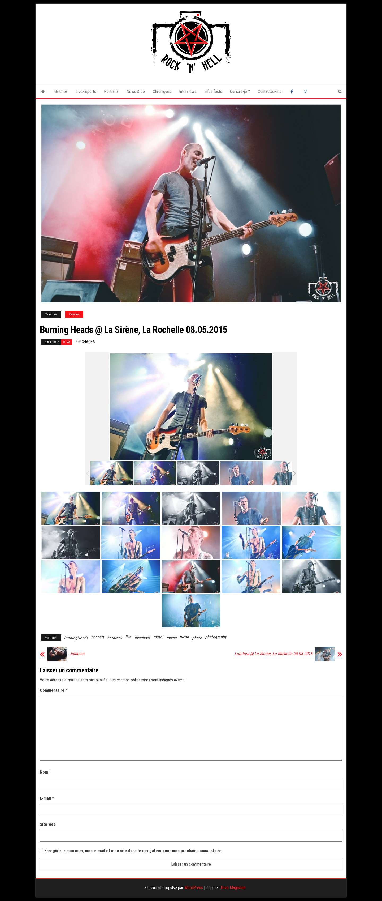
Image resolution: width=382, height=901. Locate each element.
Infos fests (213, 91)
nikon (184, 636)
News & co (136, 91)
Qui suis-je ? (240, 91)
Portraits (111, 91)
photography (216, 636)
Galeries (61, 91)
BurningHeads (76, 637)
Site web (48, 824)
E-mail (47, 798)
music (171, 637)
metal (158, 636)
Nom (45, 772)
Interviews (187, 91)
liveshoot (142, 637)
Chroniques (162, 91)
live (128, 636)
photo (197, 637)
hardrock (114, 637)
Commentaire (53, 690)
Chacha (88, 342)
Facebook (293, 91)
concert (97, 636)
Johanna (77, 653)
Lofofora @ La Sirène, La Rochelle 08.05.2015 (273, 653)
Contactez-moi (270, 91)
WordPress (193, 887)
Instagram (306, 91)
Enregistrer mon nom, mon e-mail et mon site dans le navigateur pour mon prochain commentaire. (133, 850)
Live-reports (86, 91)
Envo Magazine (233, 887)
